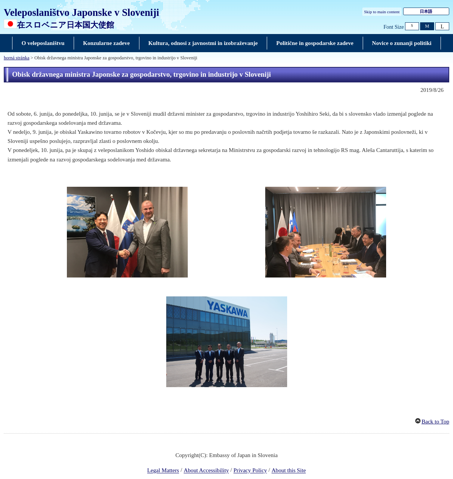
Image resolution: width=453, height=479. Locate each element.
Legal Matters (163, 471)
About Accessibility (206, 471)
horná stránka (16, 57)
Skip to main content (382, 11)
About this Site (289, 471)
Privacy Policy (250, 471)
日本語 (426, 11)
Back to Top (435, 422)
